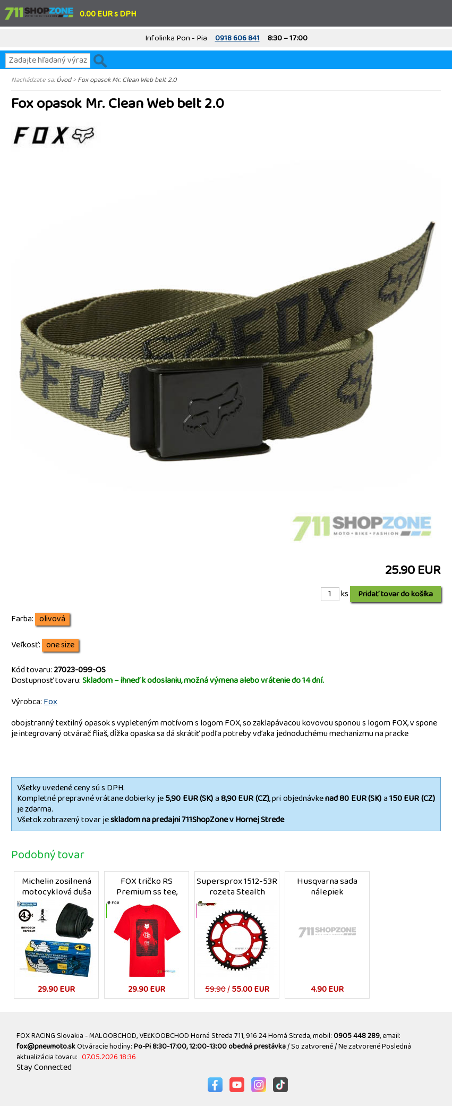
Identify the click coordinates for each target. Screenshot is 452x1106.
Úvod (63, 79)
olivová (52, 619)
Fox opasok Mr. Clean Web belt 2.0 (127, 79)
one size (60, 645)
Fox (50, 701)
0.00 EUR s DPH (108, 14)
